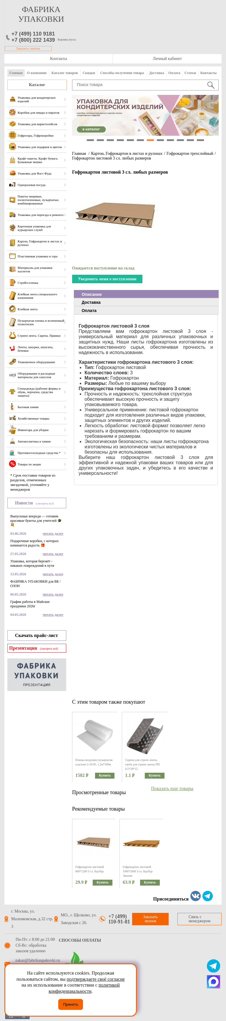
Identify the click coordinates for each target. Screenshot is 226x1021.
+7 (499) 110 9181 (33, 34)
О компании (37, 73)
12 (200, 140)
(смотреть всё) (45, 503)
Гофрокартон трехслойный (190, 153)
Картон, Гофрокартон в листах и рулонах (126, 153)
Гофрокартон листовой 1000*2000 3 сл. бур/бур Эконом (138, 871)
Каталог (37, 84)
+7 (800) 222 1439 (33, 40)
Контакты (58, 58)
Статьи (190, 73)
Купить (105, 775)
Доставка (156, 73)
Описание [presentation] (92, 294)
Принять (70, 1004)
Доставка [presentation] (91, 302)
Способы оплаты (80, 940)
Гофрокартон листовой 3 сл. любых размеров (111, 158)
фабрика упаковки (41, 14)
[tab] (146, 294)
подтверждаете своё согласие (96, 979)
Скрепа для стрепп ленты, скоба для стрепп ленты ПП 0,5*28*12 (142, 764)
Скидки (89, 73)
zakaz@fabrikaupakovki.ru (37, 960)
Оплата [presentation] (89, 310)
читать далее (53, 534)
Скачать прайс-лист (36, 635)
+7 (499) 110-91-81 (119, 919)
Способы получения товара (122, 73)
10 (180, 140)
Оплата (174, 73)
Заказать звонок (28, 48)
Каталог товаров (64, 73)
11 (190, 140)
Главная (16, 73)
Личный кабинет (167, 58)
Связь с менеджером (199, 919)
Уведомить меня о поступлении (107, 279)
